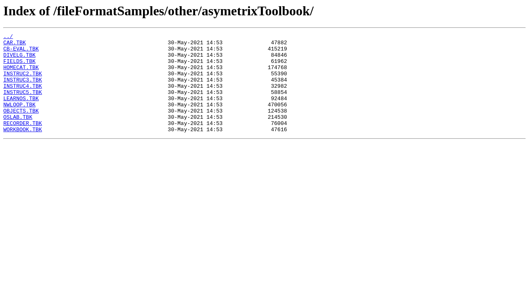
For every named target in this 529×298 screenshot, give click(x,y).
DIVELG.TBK (19, 59)
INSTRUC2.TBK (22, 82)
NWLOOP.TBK (19, 119)
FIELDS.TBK (19, 67)
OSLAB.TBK (17, 134)
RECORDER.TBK (22, 141)
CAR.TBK (14, 44)
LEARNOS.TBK (21, 111)
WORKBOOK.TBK (22, 149)
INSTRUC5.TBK (22, 104)
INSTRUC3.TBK (22, 89)
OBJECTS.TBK (21, 126)
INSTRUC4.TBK (22, 97)
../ (8, 37)
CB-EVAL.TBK (21, 52)
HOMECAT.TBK (21, 74)
